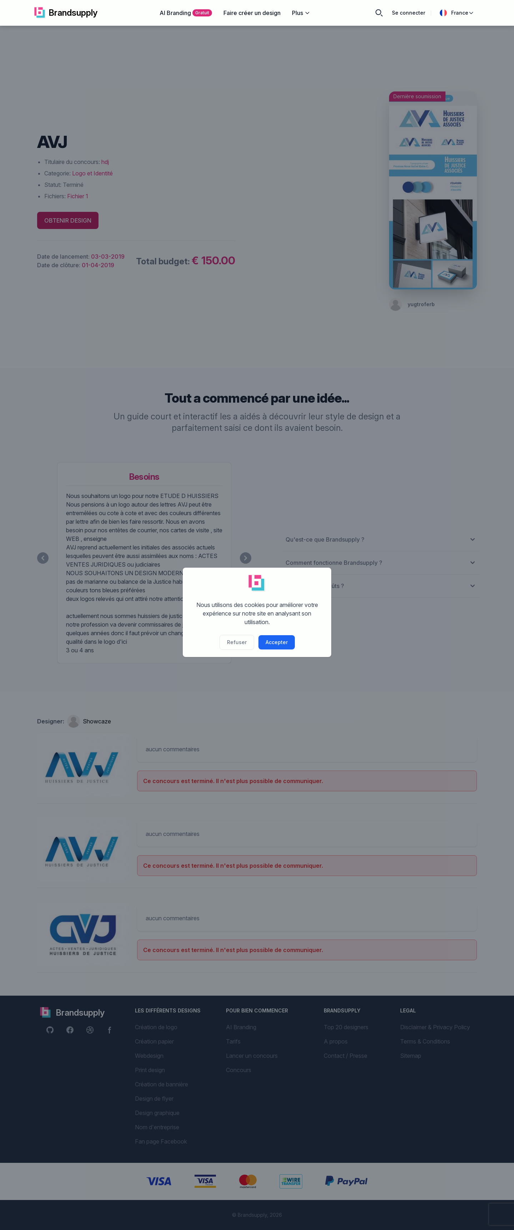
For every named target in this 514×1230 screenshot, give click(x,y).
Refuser (237, 642)
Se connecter (408, 13)
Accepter (277, 642)
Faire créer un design (252, 12)
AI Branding (186, 12)
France (457, 12)
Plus (301, 12)
